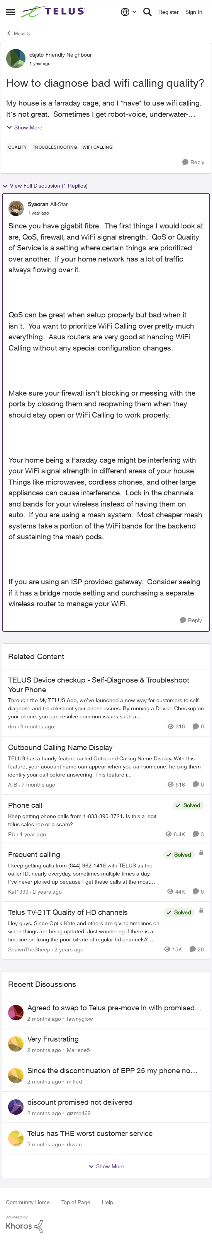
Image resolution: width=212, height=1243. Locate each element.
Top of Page (75, 1202)
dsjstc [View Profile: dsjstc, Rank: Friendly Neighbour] (36, 54)
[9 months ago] (36, 727)
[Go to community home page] (54, 12)
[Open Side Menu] (10, 12)
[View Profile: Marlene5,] (16, 1044)
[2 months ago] (44, 1018)
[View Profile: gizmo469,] (16, 1107)
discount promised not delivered (79, 1102)
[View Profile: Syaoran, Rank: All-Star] (16, 208)
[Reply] (193, 162)
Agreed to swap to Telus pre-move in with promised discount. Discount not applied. (111, 1008)
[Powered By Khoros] (106, 1224)
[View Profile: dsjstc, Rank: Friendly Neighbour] (15, 58)
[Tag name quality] (17, 147)
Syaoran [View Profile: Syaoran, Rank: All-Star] (38, 204)
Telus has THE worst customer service (90, 1133)
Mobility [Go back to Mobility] (18, 33)
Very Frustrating (53, 1039)
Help (107, 1202)
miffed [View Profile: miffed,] (74, 1081)
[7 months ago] (37, 784)
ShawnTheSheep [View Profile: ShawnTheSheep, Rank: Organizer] (29, 949)
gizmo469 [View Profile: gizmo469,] (79, 1112)
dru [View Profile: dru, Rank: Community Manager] (12, 726)
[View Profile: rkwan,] (16, 1138)
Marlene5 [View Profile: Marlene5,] (78, 1050)
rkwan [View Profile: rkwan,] (74, 1144)
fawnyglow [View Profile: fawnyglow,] (80, 1018)
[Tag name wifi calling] (97, 147)
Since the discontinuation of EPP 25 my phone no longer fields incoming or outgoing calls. (108, 1070)
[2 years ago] (46, 891)
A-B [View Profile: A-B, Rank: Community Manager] (12, 784)
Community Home (28, 1202)
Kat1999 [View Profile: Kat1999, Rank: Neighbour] (18, 891)
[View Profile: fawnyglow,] (16, 1012)
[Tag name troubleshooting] (55, 147)
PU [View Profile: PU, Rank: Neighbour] (11, 833)
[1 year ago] (31, 834)
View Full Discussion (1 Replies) (45, 185)
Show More (24, 127)
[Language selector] (128, 12)
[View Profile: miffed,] (16, 1075)
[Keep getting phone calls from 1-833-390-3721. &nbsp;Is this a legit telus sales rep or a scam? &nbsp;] (88, 820)
